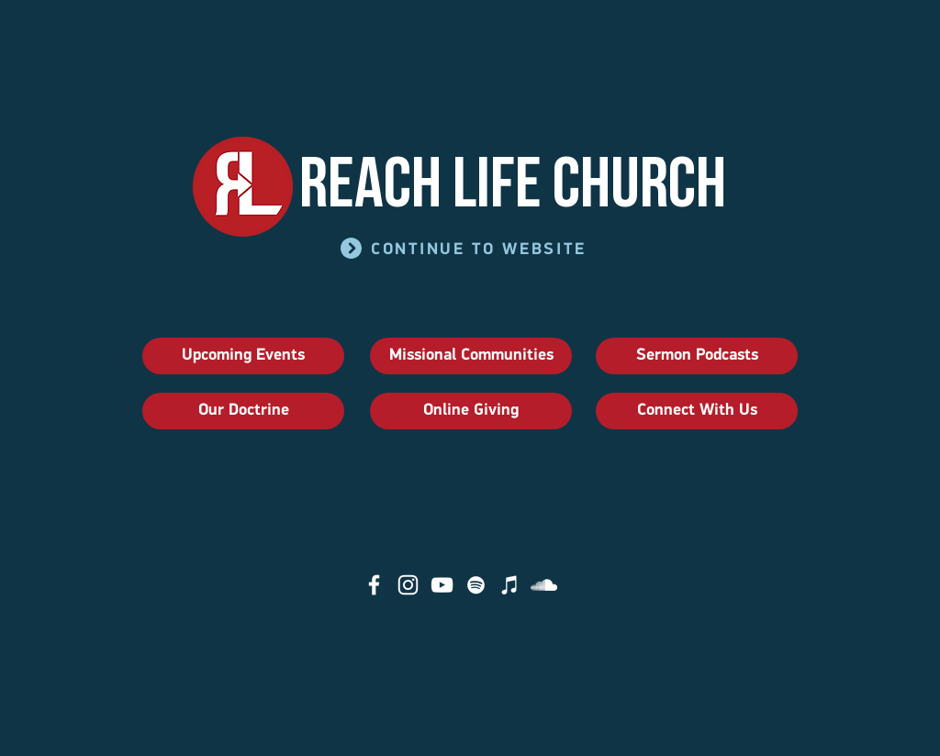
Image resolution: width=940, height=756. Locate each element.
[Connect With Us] (697, 411)
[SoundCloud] (544, 585)
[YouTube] (442, 585)
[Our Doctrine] (243, 411)
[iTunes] (510, 585)
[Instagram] (408, 585)
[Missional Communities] (471, 356)
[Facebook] (374, 585)
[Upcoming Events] (243, 356)
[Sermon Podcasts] (697, 356)
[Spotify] (476, 585)
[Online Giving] (471, 411)
